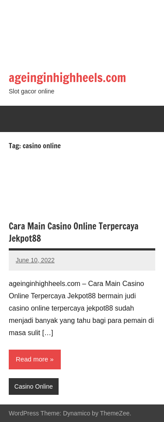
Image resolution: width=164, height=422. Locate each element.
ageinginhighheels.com (67, 77)
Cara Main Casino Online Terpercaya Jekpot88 (74, 232)
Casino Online (33, 386)
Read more (32, 359)
